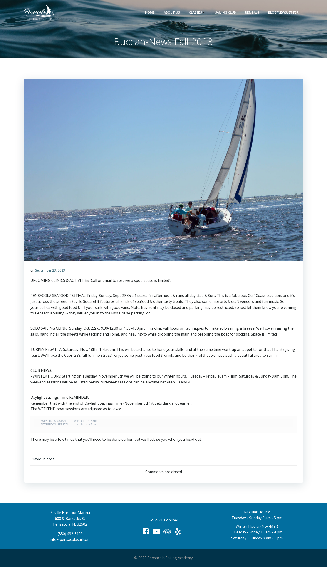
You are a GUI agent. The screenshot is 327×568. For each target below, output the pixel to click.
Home (150, 12)
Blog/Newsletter (283, 12)
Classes (197, 12)
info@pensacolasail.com (70, 540)
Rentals (252, 12)
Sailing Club (225, 12)
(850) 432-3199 (70, 534)
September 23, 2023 (50, 271)
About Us (172, 12)
